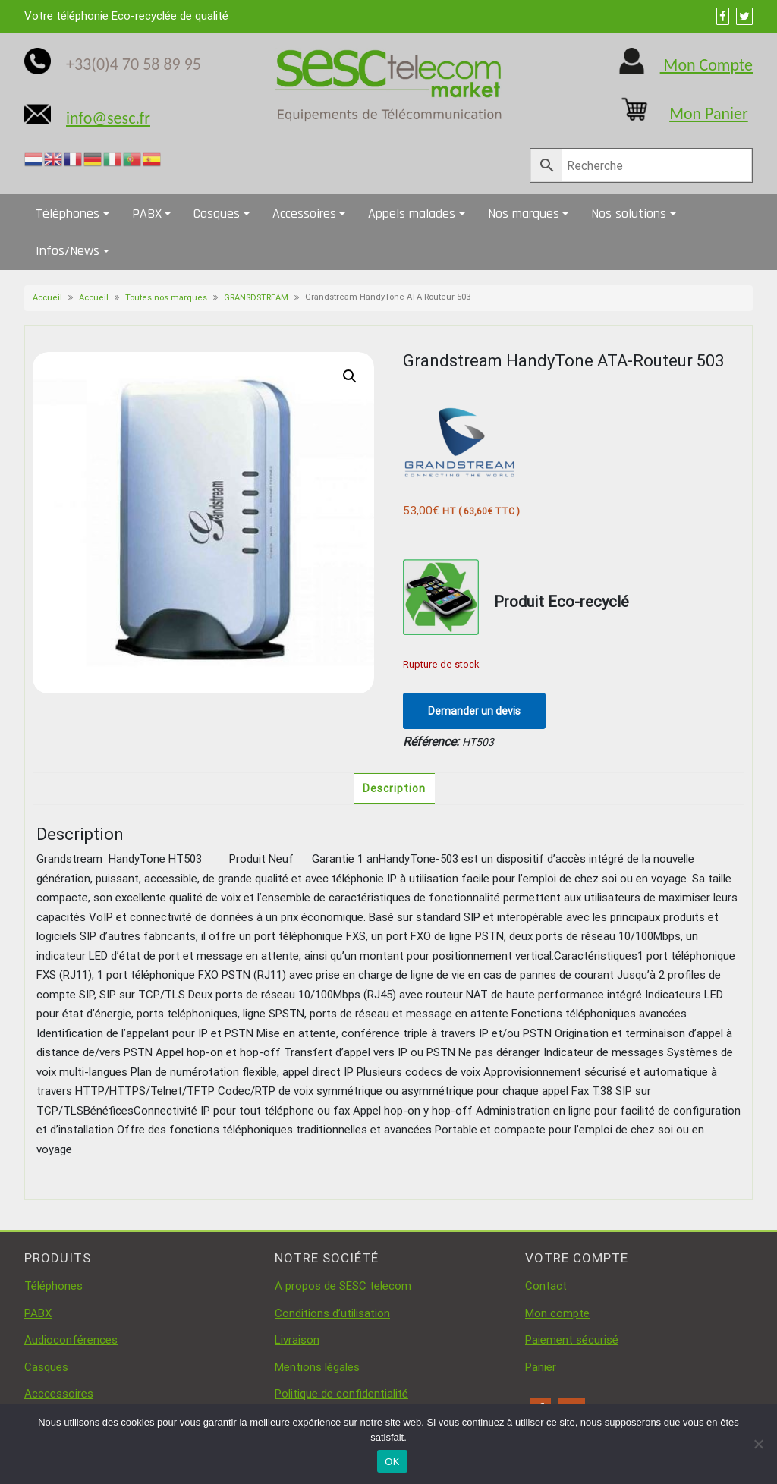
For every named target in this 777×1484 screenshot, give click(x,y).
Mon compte (557, 1313)
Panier (540, 1367)
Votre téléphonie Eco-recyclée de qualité (126, 16)
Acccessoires (58, 1394)
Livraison (297, 1340)
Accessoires (304, 213)
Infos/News (67, 250)
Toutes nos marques (166, 298)
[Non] (758, 1443)
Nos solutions (628, 213)
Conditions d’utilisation (332, 1313)
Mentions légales (317, 1367)
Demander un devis (474, 711)
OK (392, 1461)
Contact (546, 1286)
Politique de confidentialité (341, 1394)
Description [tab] (394, 788)
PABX (147, 213)
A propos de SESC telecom (343, 1286)
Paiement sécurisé (571, 1340)
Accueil (47, 298)
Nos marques (523, 213)
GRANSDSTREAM (256, 298)
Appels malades (411, 213)
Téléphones (67, 213)
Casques (216, 213)
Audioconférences (71, 1340)
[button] (349, 376)
